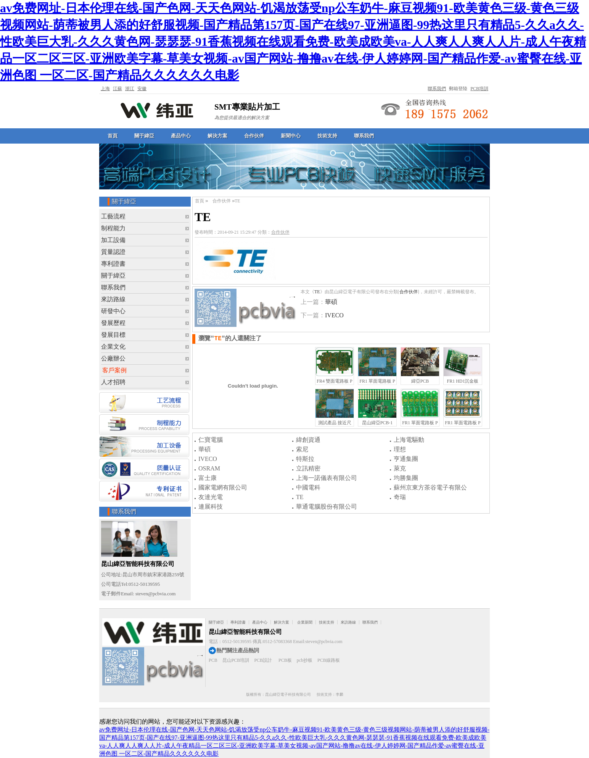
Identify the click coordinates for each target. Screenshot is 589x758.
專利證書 (113, 263)
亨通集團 (406, 459)
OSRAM (209, 468)
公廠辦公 (113, 358)
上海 (105, 88)
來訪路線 (113, 299)
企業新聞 (304, 622)
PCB (213, 660)
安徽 (141, 88)
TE (317, 291)
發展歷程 (113, 323)
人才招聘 (113, 382)
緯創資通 (308, 439)
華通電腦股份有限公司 (326, 506)
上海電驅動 (409, 439)
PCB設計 (263, 660)
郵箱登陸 (458, 88)
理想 (400, 449)
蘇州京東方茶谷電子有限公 (430, 487)
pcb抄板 (304, 660)
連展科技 (210, 506)
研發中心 (113, 311)
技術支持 (327, 136)
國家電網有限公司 (222, 487)
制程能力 (113, 228)
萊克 (400, 468)
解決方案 (217, 136)
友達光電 (210, 497)
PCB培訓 (479, 88)
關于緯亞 (144, 136)
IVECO (334, 315)
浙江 (129, 88)
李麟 (339, 694)
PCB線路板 (328, 660)
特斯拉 (305, 459)
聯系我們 (437, 88)
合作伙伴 (254, 136)
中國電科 (308, 487)
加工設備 (113, 240)
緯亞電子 (157, 110)
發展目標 (113, 334)
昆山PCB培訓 (235, 660)
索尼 (302, 449)
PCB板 (285, 660)
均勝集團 (406, 478)
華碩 (331, 302)
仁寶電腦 (210, 439)
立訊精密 (308, 468)
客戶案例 (114, 370)
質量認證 (113, 252)
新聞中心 (291, 136)
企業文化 (113, 346)
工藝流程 (113, 216)
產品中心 (181, 136)
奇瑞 (400, 497)
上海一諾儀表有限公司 (326, 478)
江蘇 (117, 88)
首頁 (112, 136)
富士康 (207, 478)
